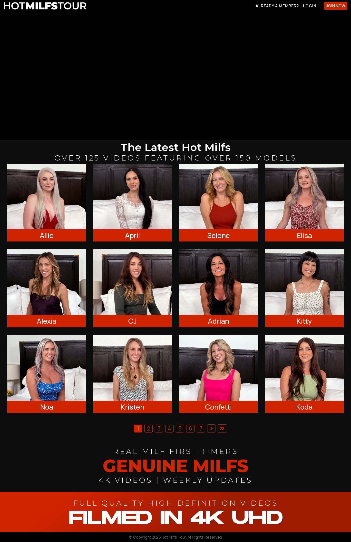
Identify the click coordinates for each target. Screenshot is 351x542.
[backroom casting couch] (175, 76)
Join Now (335, 6)
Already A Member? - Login (286, 6)
